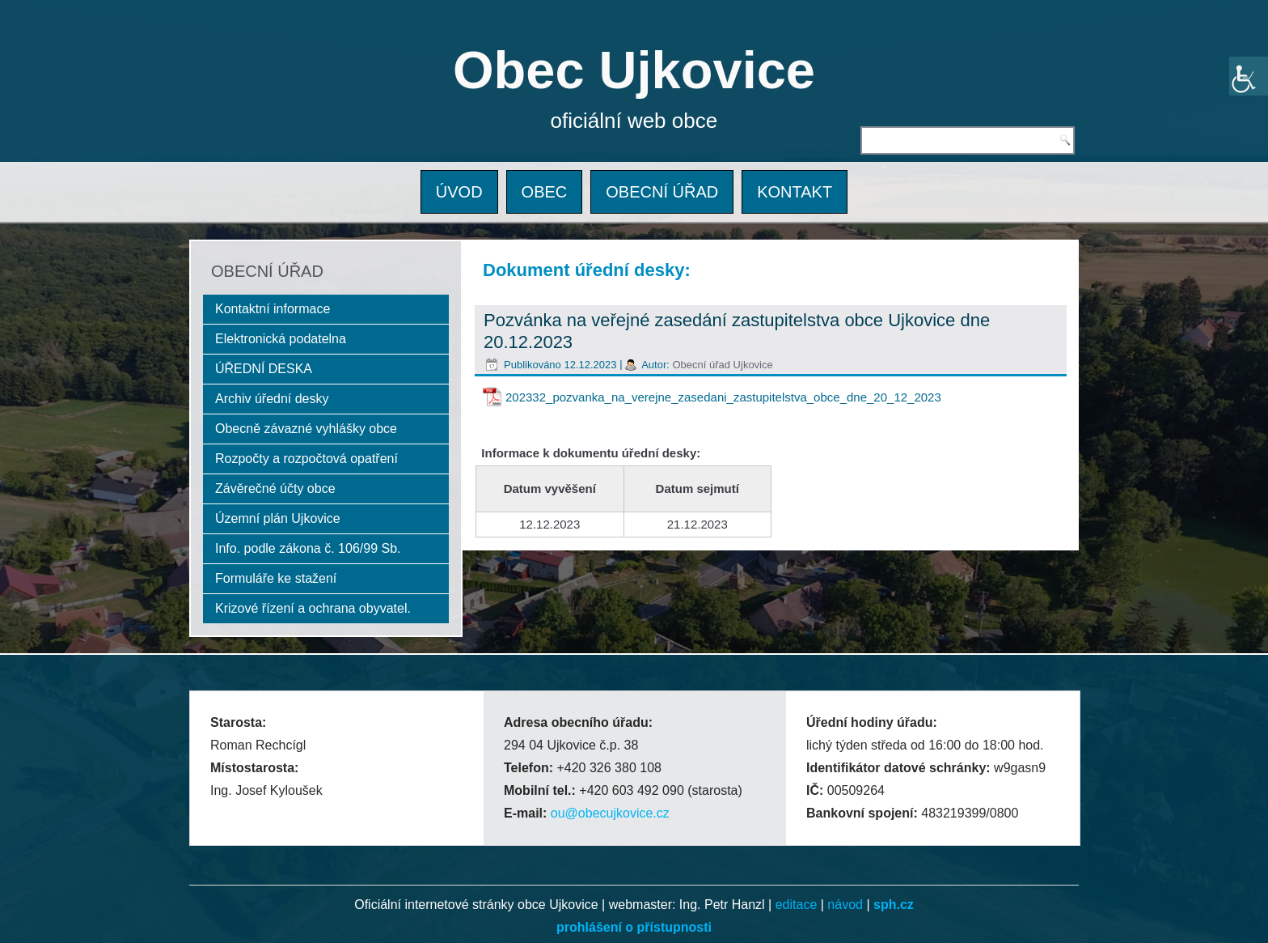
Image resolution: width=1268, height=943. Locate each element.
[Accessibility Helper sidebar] (1248, 76)
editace (797, 904)
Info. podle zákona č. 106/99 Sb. (308, 548)
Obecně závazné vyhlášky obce (306, 428)
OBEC (545, 192)
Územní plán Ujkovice (277, 518)
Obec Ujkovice (634, 70)
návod (845, 904)
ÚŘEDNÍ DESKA (263, 369)
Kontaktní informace (272, 309)
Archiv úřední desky (272, 399)
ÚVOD (459, 192)
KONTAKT (794, 192)
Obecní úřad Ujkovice (722, 365)
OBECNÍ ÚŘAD (662, 192)
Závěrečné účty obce (275, 488)
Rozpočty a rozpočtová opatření (306, 458)
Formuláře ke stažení (275, 578)
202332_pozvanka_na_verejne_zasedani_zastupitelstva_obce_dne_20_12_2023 (723, 397)
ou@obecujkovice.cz (610, 813)
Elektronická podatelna (280, 339)
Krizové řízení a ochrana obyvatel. (313, 608)
